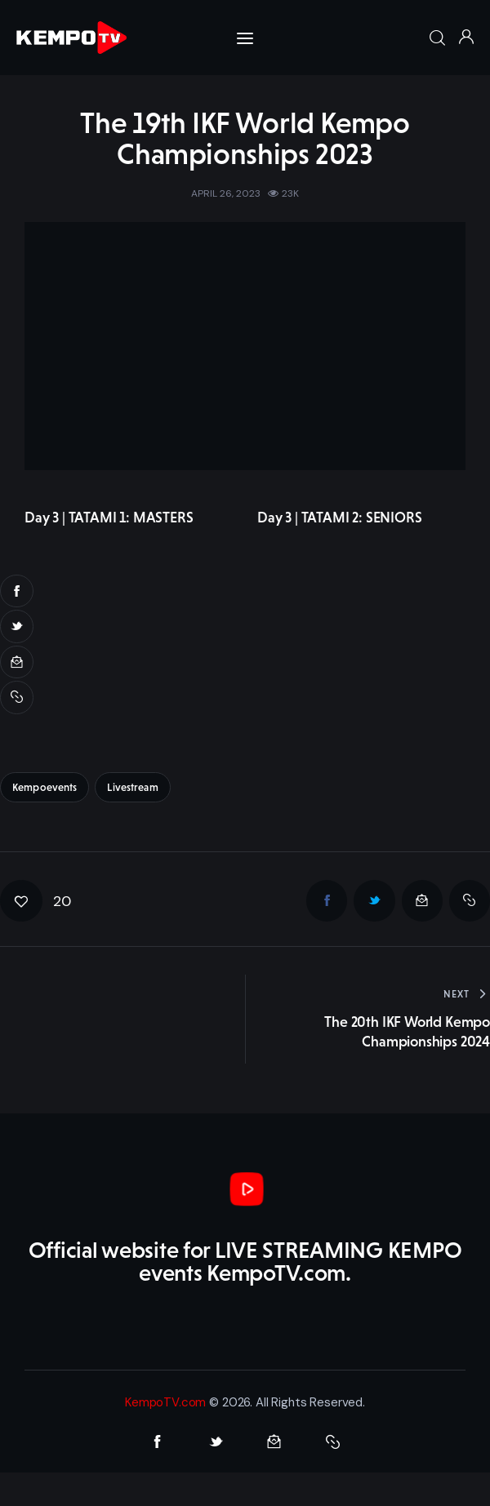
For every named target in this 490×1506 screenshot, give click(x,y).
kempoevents (44, 787)
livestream (132, 787)
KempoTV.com (165, 1402)
